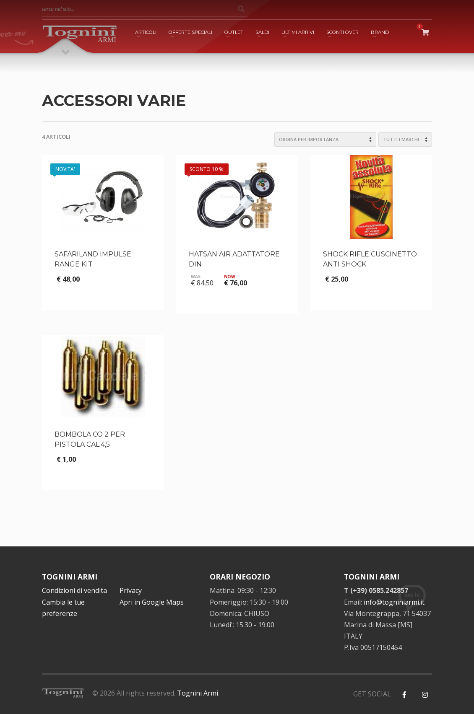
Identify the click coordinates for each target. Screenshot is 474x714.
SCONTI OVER (342, 32)
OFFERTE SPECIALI (190, 32)
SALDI (262, 32)
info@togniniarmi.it (394, 602)
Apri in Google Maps (152, 602)
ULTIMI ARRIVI (297, 32)
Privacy (131, 590)
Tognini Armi (197, 693)
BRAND (380, 32)
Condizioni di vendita (74, 590)
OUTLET (233, 32)
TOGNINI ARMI (69, 577)
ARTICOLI (145, 32)
